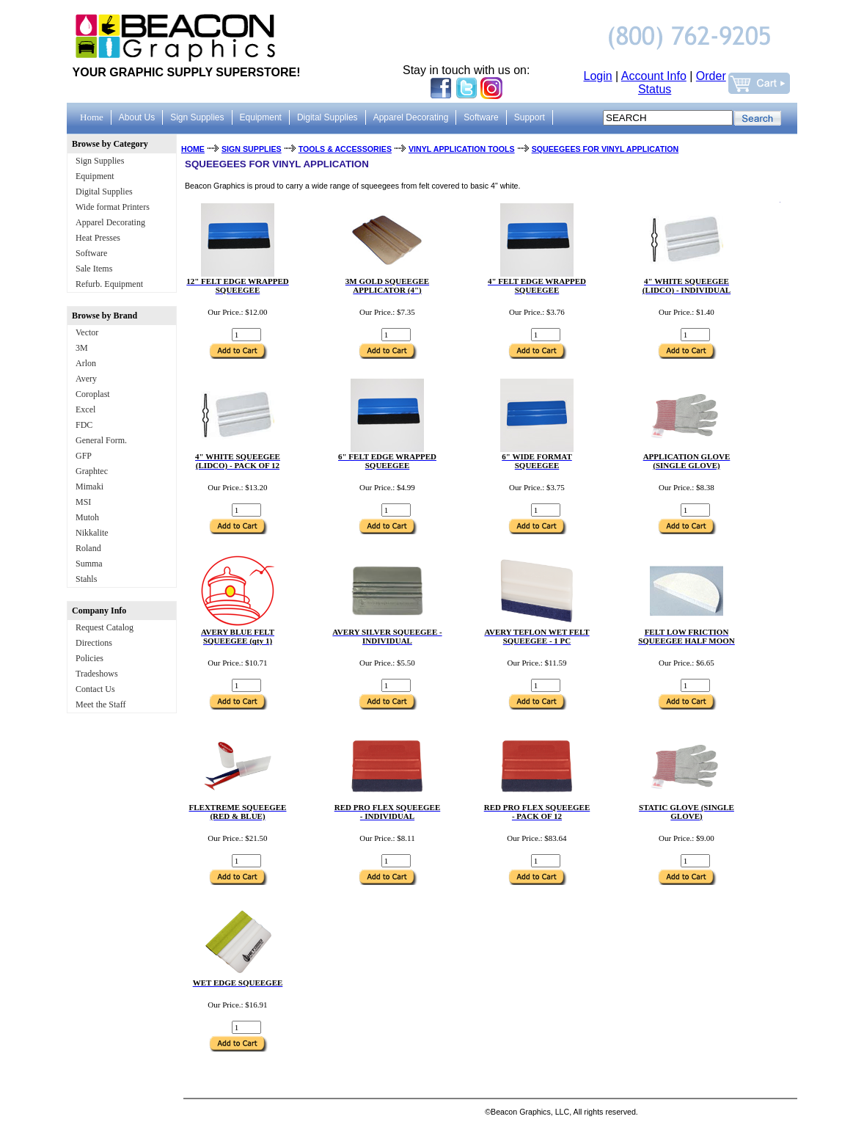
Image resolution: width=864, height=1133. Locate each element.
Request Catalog (104, 627)
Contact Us (95, 689)
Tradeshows (97, 673)
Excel (85, 409)
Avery (86, 379)
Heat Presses (98, 238)
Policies (89, 658)
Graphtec (92, 471)
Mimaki (89, 486)
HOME (193, 149)
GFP (84, 456)
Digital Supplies (104, 191)
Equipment (95, 176)
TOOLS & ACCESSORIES (345, 149)
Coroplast (93, 394)
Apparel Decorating (110, 222)
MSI (83, 502)
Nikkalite (92, 533)
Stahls (86, 579)
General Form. (101, 440)
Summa (89, 563)
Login (598, 76)
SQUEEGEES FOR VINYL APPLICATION (605, 149)
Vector (87, 332)
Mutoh (87, 517)
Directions (94, 643)
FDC (84, 425)
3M (82, 348)
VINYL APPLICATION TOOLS (462, 149)
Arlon (86, 363)
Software (91, 253)
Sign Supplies (100, 161)
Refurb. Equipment (109, 284)
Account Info (654, 76)
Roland (88, 548)
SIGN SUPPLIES (252, 149)
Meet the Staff (100, 704)
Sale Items (94, 268)
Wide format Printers (113, 207)
